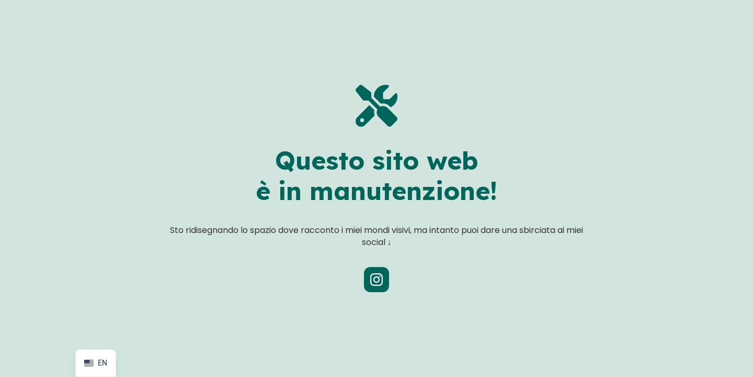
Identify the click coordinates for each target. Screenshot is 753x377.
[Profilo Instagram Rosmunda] (376, 279)
